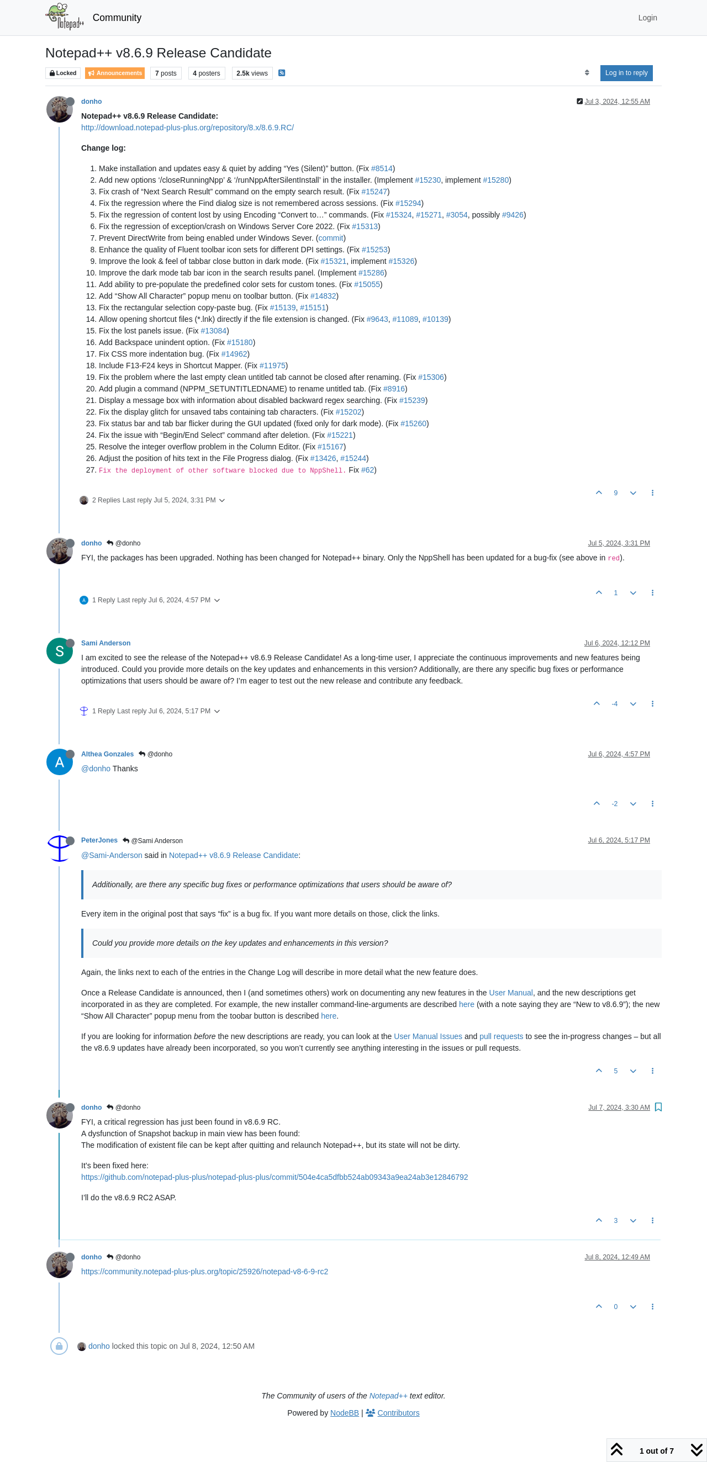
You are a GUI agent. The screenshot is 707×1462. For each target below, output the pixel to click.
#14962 (234, 353)
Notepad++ (389, 1395)
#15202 (349, 411)
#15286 (371, 272)
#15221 (340, 435)
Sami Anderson (105, 643)
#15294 (408, 203)
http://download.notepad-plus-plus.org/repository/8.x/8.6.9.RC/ (187, 127)
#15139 (283, 307)
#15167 (331, 446)
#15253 (375, 249)
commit (330, 238)
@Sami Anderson (153, 841)
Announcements (115, 73)
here (466, 1004)
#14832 (323, 296)
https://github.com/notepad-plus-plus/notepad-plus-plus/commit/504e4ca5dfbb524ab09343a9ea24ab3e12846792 (274, 1177)
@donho (123, 543)
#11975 (273, 365)
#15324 (399, 214)
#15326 (402, 261)
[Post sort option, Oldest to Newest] (587, 73)
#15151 (313, 307)
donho (91, 101)
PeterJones (99, 840)
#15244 (353, 458)
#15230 (428, 180)
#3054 (457, 214)
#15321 (334, 261)
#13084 (213, 330)
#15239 (412, 400)
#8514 (382, 168)
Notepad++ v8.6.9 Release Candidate (233, 855)
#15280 (496, 180)
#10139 (436, 319)
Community (117, 17)
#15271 (429, 214)
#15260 (413, 423)
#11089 (406, 319)
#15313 (365, 226)
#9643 (377, 319)
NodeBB (344, 1412)
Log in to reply (626, 73)
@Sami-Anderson (112, 855)
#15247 (374, 191)
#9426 (513, 214)
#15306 (431, 377)
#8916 (394, 388)
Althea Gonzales (107, 754)
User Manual (511, 992)
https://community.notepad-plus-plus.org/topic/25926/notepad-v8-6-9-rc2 (204, 1271)
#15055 (367, 284)
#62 (367, 469)
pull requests (501, 1036)
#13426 (323, 458)
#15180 (240, 342)
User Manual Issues (428, 1036)
